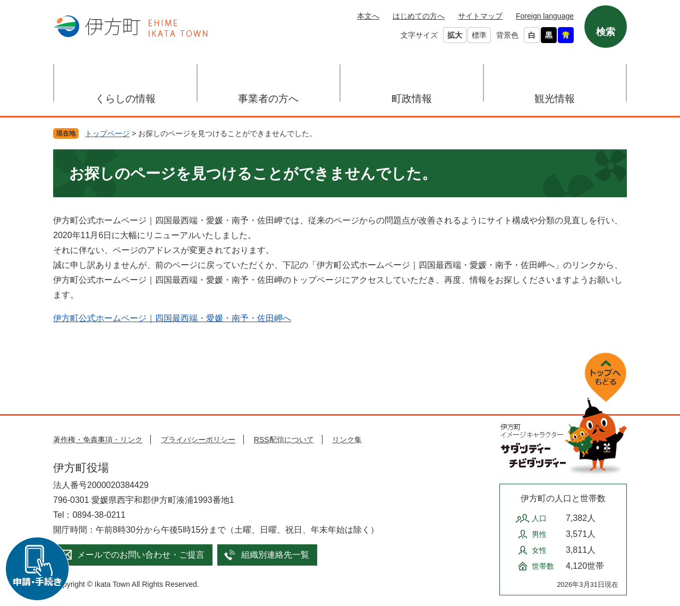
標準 (479, 35)
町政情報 (412, 98)
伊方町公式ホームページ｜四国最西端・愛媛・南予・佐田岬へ (172, 318)
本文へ (368, 16)
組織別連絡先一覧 (275, 554)
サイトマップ (480, 16)
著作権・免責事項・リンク (97, 439)
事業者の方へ (268, 98)
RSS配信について (284, 439)
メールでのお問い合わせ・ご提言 (141, 554)
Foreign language (545, 16)
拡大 (454, 35)
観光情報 (554, 98)
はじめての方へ (419, 16)
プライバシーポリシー (198, 439)
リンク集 (347, 439)
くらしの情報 (125, 98)
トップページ (107, 133)
